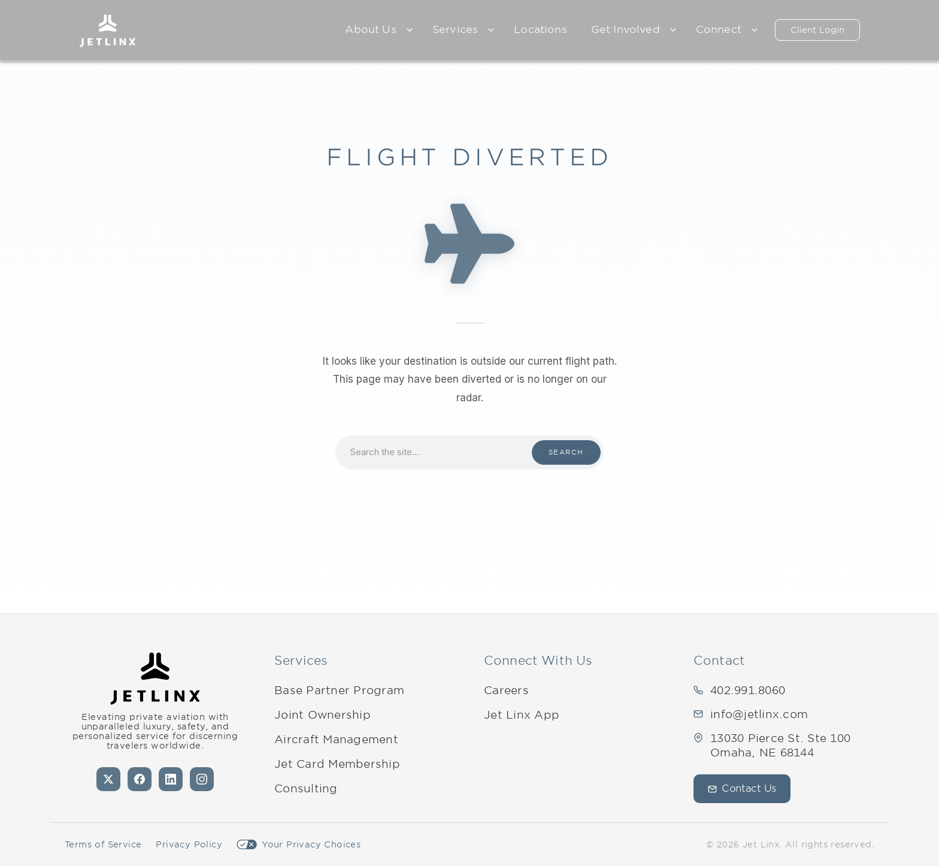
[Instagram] (202, 779)
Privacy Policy (189, 844)
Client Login (817, 30)
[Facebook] (140, 779)
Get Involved (625, 29)
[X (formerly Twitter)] (108, 779)
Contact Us (742, 788)
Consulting (306, 788)
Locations (540, 29)
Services (455, 29)
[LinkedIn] (171, 779)
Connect (718, 29)
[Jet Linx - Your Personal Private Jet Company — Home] (155, 678)
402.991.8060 (747, 690)
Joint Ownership (322, 714)
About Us (370, 29)
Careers (506, 690)
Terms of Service (103, 844)
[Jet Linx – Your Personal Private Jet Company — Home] (107, 30)
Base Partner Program (339, 690)
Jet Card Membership (337, 764)
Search (566, 452)
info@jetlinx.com (759, 714)
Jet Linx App (521, 714)
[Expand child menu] (410, 30)
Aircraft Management (336, 739)
